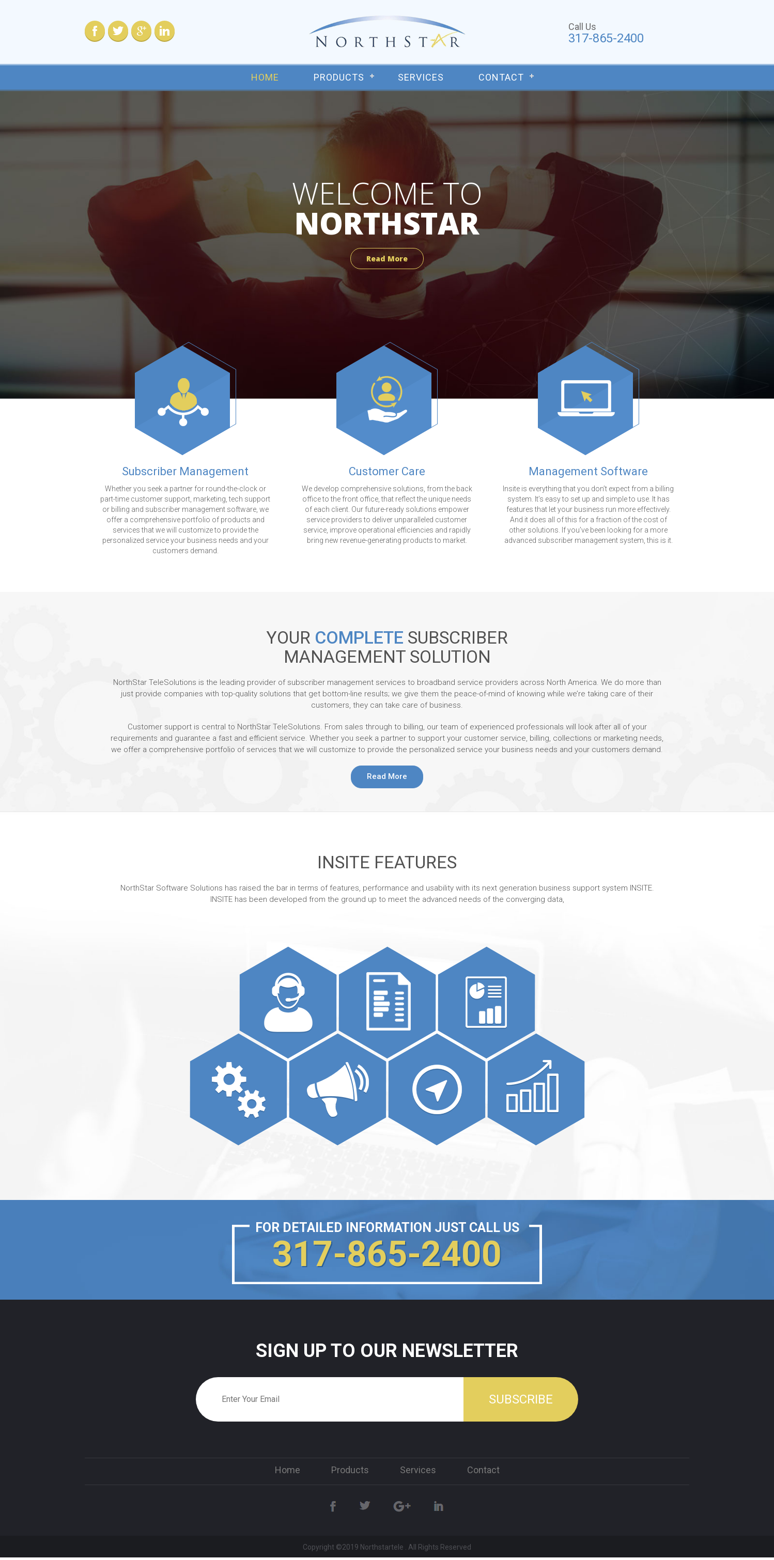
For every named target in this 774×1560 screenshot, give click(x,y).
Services (421, 77)
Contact (501, 77)
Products (339, 77)
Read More (387, 258)
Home (265, 77)
